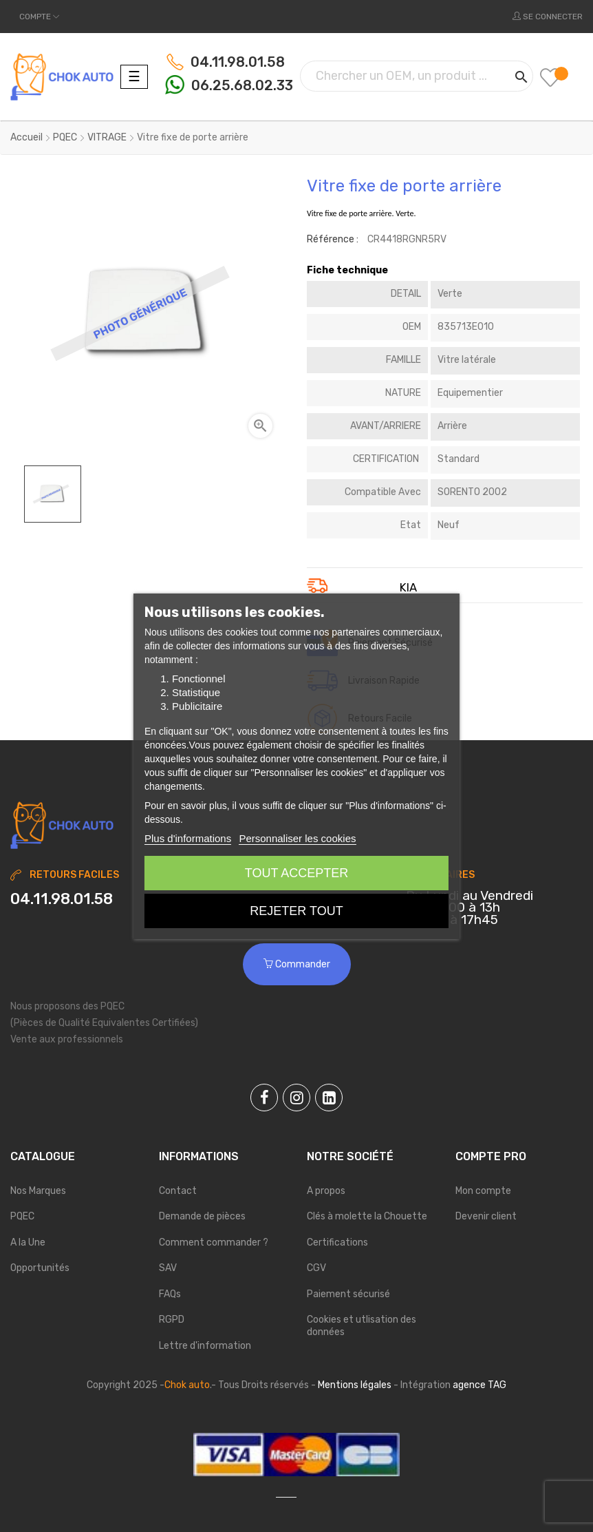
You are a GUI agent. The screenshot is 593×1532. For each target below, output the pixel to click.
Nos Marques (38, 1191)
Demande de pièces (202, 1216)
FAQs (170, 1294)
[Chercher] (416, 76)
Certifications (337, 1242)
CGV (316, 1268)
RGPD (171, 1319)
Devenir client (486, 1216)
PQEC (22, 1216)
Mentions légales (354, 1385)
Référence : (332, 239)
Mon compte (483, 1191)
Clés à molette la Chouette (367, 1216)
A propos (326, 1191)
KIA (408, 588)
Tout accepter (296, 873)
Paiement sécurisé (348, 1294)
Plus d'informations (187, 838)
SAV (168, 1268)
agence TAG (479, 1385)
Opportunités (39, 1268)
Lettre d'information (205, 1346)
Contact (178, 1191)
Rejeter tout (296, 911)
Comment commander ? (213, 1242)
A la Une (27, 1242)
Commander (296, 964)
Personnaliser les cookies (297, 838)
